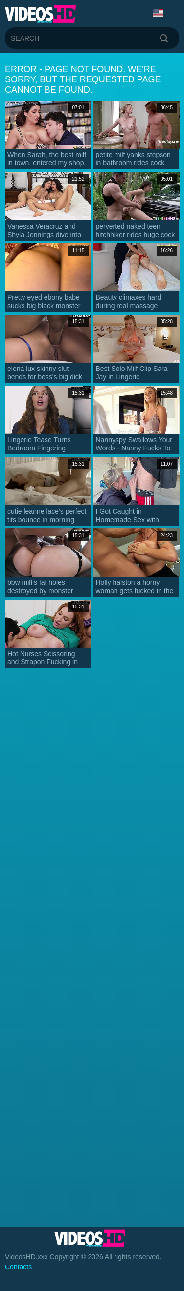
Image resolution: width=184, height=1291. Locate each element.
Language (158, 13)
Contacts (18, 1267)
